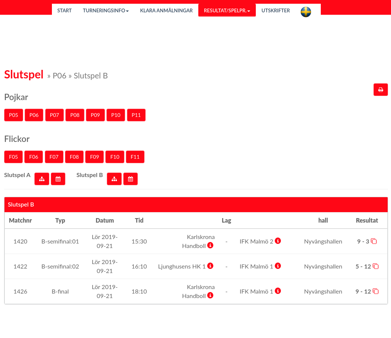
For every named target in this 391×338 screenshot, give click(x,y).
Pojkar (16, 97)
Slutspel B (90, 174)
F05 (13, 157)
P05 (13, 115)
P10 (116, 115)
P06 (34, 115)
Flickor (17, 138)
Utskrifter (275, 10)
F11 (135, 157)
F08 (74, 157)
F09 (94, 157)
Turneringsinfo (106, 10)
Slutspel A (17, 174)
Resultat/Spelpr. (227, 10)
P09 (95, 115)
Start (65, 10)
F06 (33, 157)
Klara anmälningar (166, 10)
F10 (114, 157)
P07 (54, 115)
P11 (136, 115)
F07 (54, 157)
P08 (75, 115)
